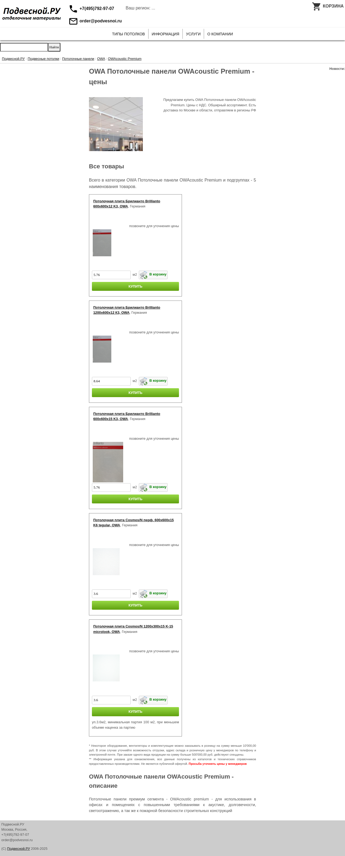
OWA (101, 59)
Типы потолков (128, 34)
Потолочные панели (78, 59)
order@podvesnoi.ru (95, 21)
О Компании (220, 34)
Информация (165, 34)
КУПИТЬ (136, 286)
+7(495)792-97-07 (91, 8)
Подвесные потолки (43, 59)
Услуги (193, 34)
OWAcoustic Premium (125, 59)
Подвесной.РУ (13, 59)
